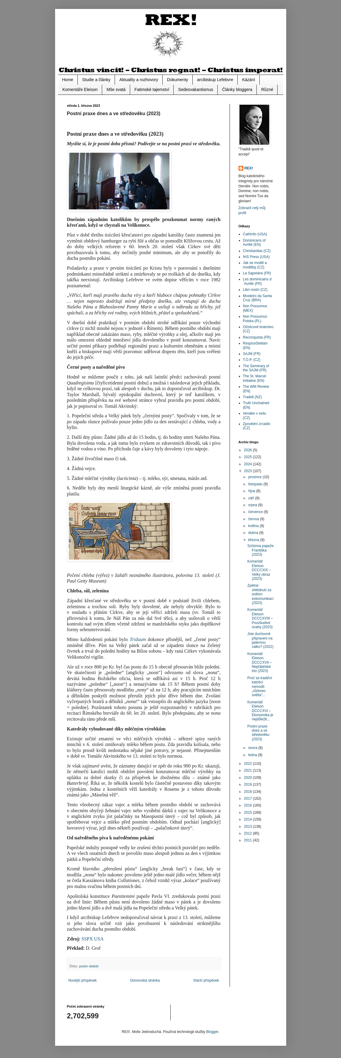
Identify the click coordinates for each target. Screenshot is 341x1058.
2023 (248, 471)
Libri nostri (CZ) (255, 290)
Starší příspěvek (206, 980)
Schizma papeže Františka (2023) (260, 550)
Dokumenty (177, 79)
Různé (267, 89)
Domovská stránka (145, 980)
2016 (248, 805)
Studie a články (96, 79)
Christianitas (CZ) (257, 251)
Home (67, 79)
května (254, 526)
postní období (89, 966)
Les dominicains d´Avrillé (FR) (257, 281)
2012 (248, 833)
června (254, 519)
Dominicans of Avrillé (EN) (254, 242)
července (256, 512)
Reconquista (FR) (257, 337)
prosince (255, 477)
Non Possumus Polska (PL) (255, 318)
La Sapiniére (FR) (257, 273)
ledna (253, 755)
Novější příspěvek (82, 980)
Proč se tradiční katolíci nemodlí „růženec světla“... (259, 686)
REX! (249, 168)
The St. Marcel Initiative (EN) (254, 378)
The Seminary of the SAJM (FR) (256, 368)
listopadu (255, 484)
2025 (248, 457)
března (254, 540)
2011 (248, 840)
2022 (248, 764)
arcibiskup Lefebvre (215, 79)
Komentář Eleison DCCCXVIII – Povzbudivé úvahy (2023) (260, 618)
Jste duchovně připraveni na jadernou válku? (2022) (260, 640)
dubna (253, 533)
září (251, 498)
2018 (248, 792)
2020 (248, 778)
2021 (248, 770)
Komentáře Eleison (80, 89)
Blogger (212, 1032)
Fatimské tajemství (152, 89)
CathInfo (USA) (255, 234)
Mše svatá (116, 89)
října (252, 491)
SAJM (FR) (252, 354)
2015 (248, 812)
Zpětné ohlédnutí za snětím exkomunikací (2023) (260, 594)
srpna (253, 505)
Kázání (248, 79)
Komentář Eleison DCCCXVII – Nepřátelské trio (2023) (259, 662)
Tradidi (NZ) (252, 397)
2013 (248, 826)
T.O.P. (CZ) (252, 360)
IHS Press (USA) (256, 257)
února (253, 748)
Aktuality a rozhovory (138, 79)
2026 (248, 450)
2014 (248, 819)
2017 (248, 798)
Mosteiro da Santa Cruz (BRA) (257, 298)
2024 (248, 464)
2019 (248, 784)
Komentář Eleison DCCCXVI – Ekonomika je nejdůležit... (260, 711)
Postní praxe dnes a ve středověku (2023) (258, 732)
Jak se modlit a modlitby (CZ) (255, 265)
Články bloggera (237, 89)
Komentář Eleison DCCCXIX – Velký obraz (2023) (259, 570)
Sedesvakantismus (195, 89)
